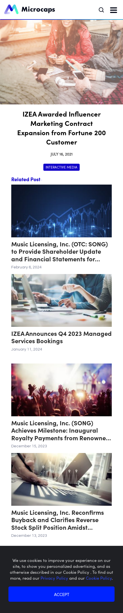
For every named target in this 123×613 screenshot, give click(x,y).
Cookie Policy (99, 578)
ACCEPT (61, 594)
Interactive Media (61, 167)
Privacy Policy (55, 578)
